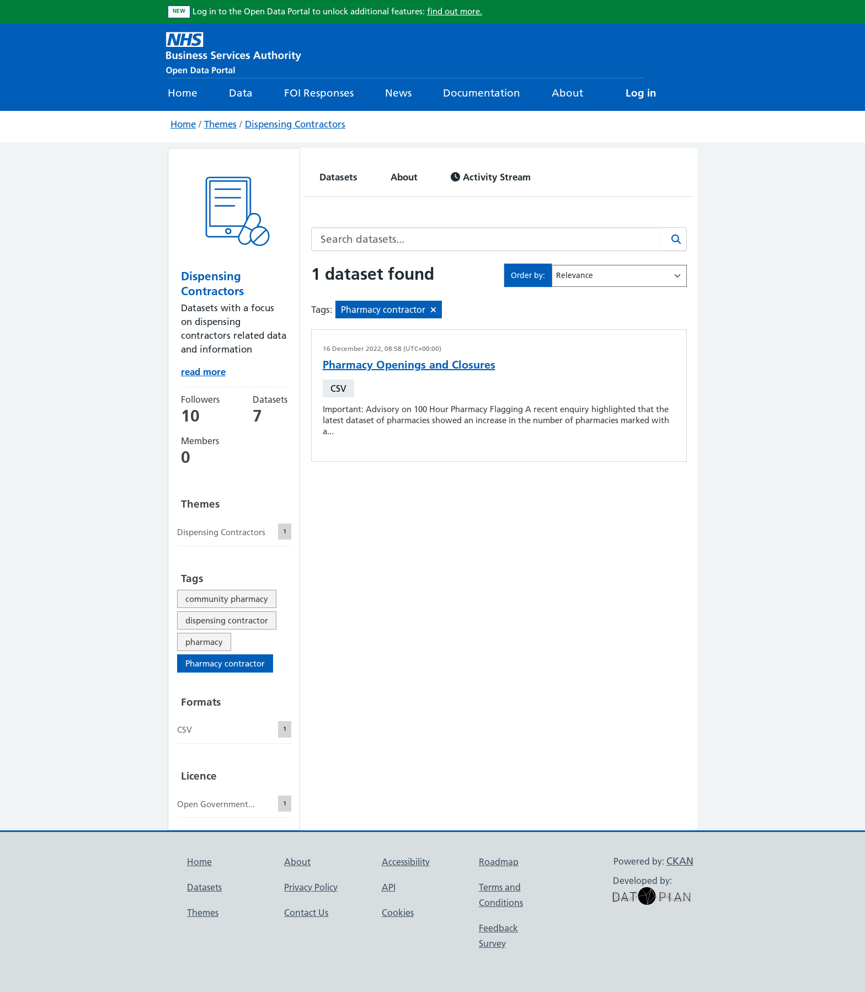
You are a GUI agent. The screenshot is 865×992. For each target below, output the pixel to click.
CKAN (679, 861)
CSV (338, 388)
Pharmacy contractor (225, 663)
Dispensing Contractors (295, 124)
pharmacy (204, 642)
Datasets (338, 177)
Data (241, 93)
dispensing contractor (226, 620)
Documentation (481, 93)
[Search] (673, 239)
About (567, 93)
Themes (220, 124)
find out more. (454, 11)
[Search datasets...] (486, 239)
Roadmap (499, 861)
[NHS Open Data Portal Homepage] (234, 52)
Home (182, 93)
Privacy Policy (311, 887)
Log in (641, 93)
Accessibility (406, 861)
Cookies (398, 912)
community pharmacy (226, 599)
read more (203, 371)
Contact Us (306, 912)
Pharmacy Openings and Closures (409, 364)
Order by (527, 275)
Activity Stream (491, 177)
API (389, 887)
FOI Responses (319, 93)
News (398, 93)
